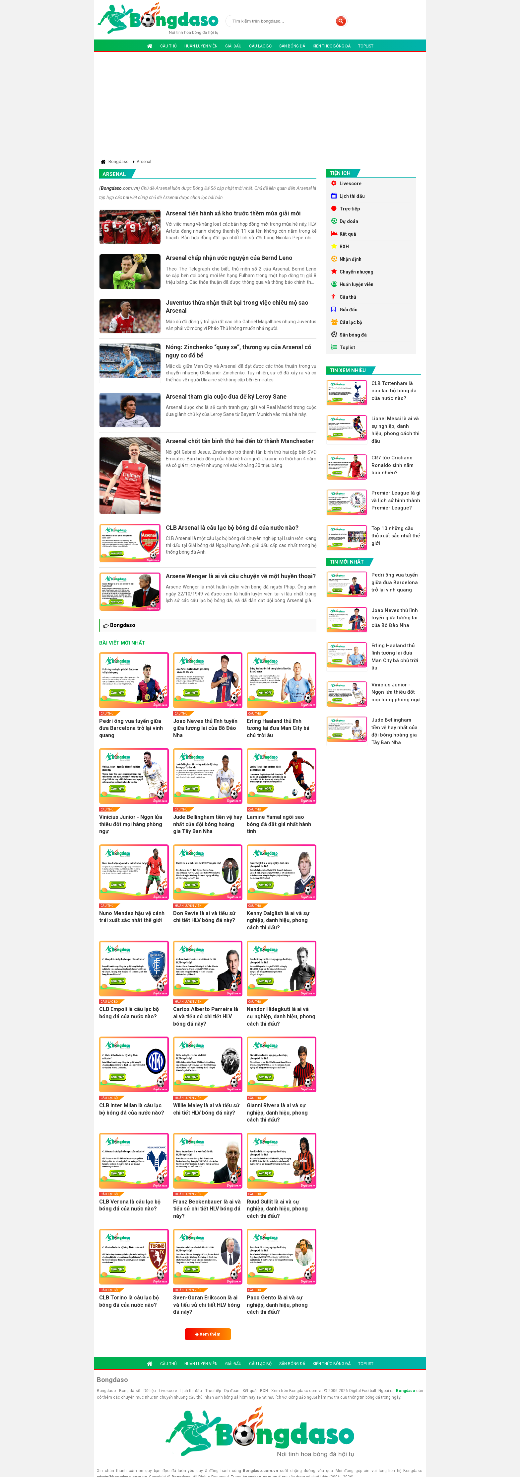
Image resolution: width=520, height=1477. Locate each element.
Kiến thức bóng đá (332, 46)
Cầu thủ (168, 46)
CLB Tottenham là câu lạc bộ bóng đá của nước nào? (394, 390)
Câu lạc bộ (260, 46)
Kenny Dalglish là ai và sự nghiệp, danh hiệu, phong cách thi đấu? (278, 920)
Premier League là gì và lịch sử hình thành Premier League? (396, 500)
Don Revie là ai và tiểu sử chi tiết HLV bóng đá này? (204, 917)
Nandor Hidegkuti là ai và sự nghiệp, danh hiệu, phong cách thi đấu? (281, 1016)
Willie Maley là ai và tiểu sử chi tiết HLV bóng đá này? (206, 1109)
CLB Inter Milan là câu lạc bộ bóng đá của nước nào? (131, 1109)
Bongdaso (111, 188)
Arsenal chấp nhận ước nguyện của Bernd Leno (229, 257)
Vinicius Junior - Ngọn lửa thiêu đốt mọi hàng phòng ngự (130, 824)
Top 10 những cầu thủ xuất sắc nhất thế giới (395, 535)
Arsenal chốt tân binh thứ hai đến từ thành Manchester (240, 440)
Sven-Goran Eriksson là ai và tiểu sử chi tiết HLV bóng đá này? (206, 1304)
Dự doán (344, 221)
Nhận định (346, 259)
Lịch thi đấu (348, 196)
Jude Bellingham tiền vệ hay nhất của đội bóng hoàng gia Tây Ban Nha (207, 824)
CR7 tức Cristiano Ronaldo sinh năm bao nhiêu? (392, 465)
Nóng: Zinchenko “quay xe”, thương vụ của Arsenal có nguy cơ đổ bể (238, 351)
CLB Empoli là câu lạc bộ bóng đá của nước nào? (129, 1013)
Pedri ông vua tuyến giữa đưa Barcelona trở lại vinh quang (131, 728)
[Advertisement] (260, 106)
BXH (340, 246)
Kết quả (343, 234)
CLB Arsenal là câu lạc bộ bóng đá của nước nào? (232, 527)
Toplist (365, 46)
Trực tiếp (345, 208)
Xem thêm (208, 1334)
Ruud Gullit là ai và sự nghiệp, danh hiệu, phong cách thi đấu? (277, 1209)
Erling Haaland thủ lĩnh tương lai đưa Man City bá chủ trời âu (278, 728)
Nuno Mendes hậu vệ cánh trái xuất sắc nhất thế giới (131, 917)
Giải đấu (233, 46)
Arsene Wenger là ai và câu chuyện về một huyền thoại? (241, 576)
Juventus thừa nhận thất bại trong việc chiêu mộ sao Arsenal (237, 306)
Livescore (346, 183)
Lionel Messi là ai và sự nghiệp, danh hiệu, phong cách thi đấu (395, 430)
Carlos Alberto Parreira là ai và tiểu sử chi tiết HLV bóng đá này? (205, 1016)
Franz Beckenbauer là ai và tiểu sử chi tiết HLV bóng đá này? (207, 1209)
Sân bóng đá (292, 46)
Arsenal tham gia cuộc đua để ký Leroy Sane (226, 396)
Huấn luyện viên (201, 46)
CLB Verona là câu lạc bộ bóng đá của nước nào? (130, 1205)
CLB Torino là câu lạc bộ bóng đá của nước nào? (129, 1301)
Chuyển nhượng (352, 271)
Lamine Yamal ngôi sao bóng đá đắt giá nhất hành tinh (279, 824)
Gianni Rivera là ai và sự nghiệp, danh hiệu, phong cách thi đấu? (277, 1112)
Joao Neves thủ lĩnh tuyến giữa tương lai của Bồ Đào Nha (205, 728)
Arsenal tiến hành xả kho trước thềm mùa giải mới (233, 213)
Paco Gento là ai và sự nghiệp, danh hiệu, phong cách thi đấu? (277, 1304)
